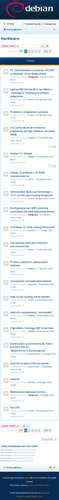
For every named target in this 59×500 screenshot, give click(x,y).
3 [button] (32, 51)
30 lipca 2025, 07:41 (45, 198)
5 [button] (39, 51)
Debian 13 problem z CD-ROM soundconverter (27, 174)
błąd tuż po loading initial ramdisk (30, 296)
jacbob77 (32, 230)
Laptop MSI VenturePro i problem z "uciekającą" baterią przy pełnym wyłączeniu (31, 93)
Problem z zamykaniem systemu (29, 112)
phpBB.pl (45, 492)
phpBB (27, 477)
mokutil (14, 379)
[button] (21, 51)
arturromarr (33, 366)
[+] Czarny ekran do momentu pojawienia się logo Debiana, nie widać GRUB (32, 131)
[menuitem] (10, 24)
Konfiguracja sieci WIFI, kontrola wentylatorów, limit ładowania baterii (32, 209)
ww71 (31, 179)
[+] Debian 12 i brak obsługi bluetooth (32, 227)
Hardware (10, 38)
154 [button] (45, 51)
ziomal (31, 99)
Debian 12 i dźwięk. (21, 153)
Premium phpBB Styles (38, 485)
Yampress (33, 76)
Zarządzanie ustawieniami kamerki (30, 281)
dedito (31, 156)
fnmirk (31, 198)
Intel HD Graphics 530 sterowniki (29, 363)
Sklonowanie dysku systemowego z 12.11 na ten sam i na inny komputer (31, 193)
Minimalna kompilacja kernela (27, 392)
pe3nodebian (34, 353)
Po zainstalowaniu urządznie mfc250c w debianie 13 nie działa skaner (32, 71)
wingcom (32, 284)
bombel (31, 382)
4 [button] (36, 51)
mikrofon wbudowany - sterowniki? (31, 312)
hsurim (31, 115)
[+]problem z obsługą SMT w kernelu (31, 328)
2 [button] (29, 51)
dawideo (32, 137)
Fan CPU (15, 407)
